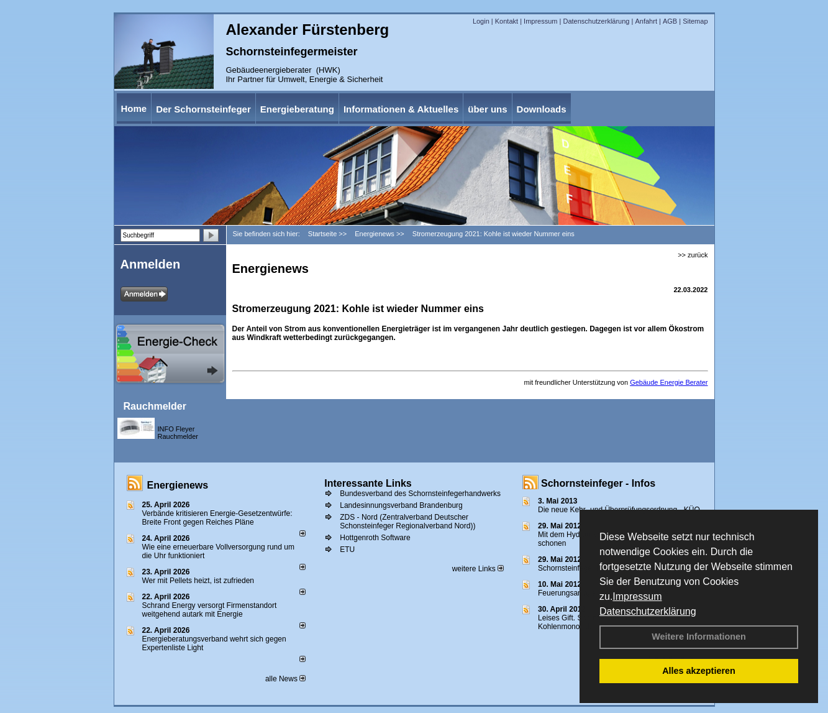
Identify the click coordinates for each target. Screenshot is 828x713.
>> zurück (692, 255)
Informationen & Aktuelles (400, 109)
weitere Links (478, 568)
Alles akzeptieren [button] (698, 671)
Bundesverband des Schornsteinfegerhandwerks (420, 493)
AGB (670, 21)
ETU (347, 549)
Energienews (178, 485)
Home (134, 108)
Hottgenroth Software (375, 537)
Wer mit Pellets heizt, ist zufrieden (198, 580)
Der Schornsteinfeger (203, 109)
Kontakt (506, 21)
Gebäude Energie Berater (668, 382)
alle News (285, 678)
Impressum (637, 596)
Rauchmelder (155, 406)
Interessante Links (368, 483)
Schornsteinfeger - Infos (598, 483)
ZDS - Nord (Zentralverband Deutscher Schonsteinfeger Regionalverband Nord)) (407, 521)
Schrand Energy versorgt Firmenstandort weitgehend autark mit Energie (209, 610)
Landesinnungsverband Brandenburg (401, 505)
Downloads (541, 109)
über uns (487, 109)
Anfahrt (646, 21)
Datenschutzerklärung (647, 611)
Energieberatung (297, 109)
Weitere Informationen (699, 637)
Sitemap (695, 21)
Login (481, 21)
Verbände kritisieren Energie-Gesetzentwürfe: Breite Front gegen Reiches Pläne (217, 518)
